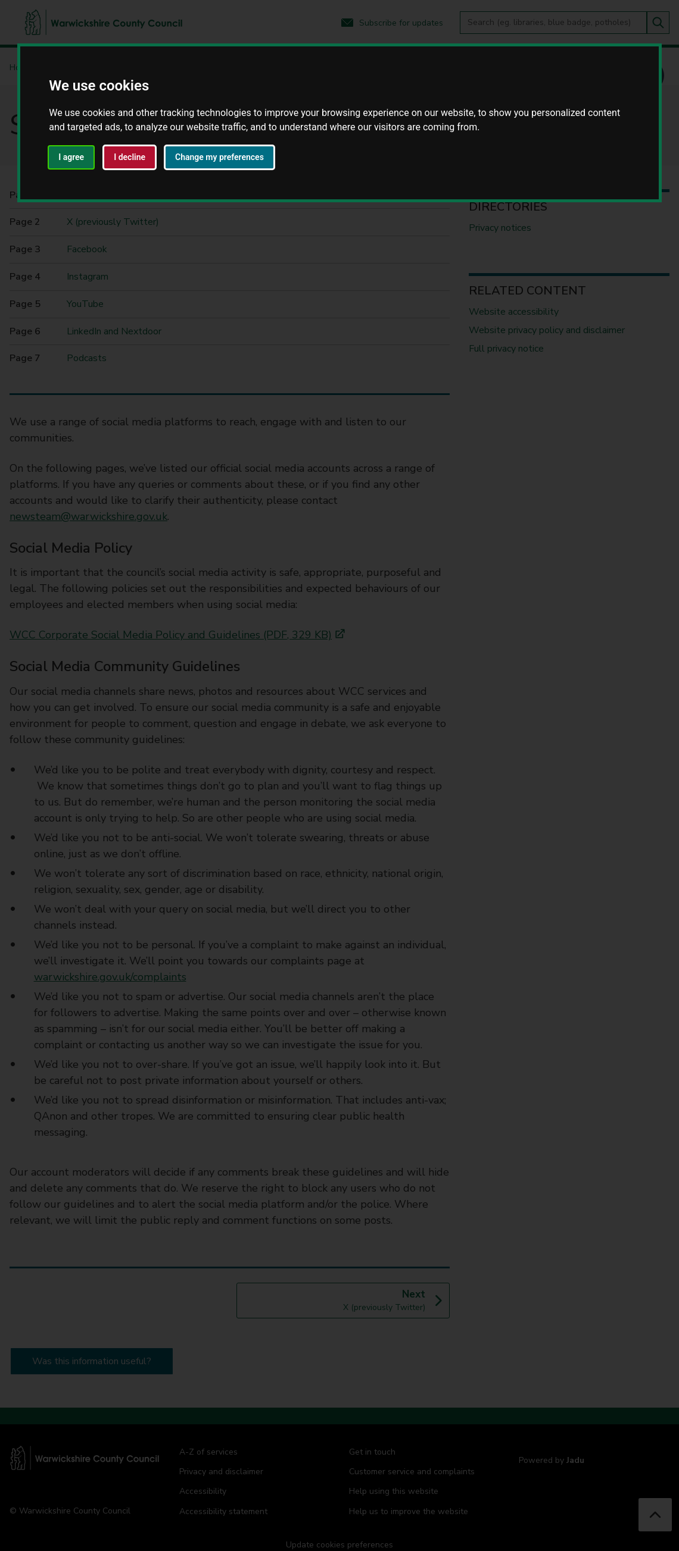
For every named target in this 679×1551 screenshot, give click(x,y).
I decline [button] (129, 157)
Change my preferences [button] (219, 157)
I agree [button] (71, 157)
